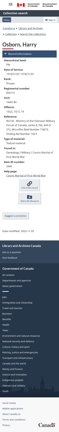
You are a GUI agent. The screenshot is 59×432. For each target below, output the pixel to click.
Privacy (6, 425)
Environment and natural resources (21, 335)
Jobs (4, 297)
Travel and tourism (12, 308)
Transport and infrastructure (17, 357)
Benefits (6, 319)
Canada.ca (9, 28)
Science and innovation (14, 374)
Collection (11, 34)
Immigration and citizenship (17, 302)
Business (7, 313)
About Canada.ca (11, 414)
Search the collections (33, 34)
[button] (29, 185)
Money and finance (12, 369)
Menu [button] (6, 19)
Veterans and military (13, 385)
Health (5, 324)
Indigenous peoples (12, 380)
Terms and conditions (13, 419)
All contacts (8, 274)
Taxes (5, 330)
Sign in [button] (50, 19)
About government (12, 286)
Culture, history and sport (16, 346)
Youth (5, 391)
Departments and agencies (16, 280)
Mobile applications (12, 408)
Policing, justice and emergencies (20, 352)
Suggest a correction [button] (16, 215)
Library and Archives (31, 28)
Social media (9, 402)
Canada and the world (14, 363)
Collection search (15, 13)
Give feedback (9, 257)
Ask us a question (11, 252)
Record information (18, 54)
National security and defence (18, 341)
